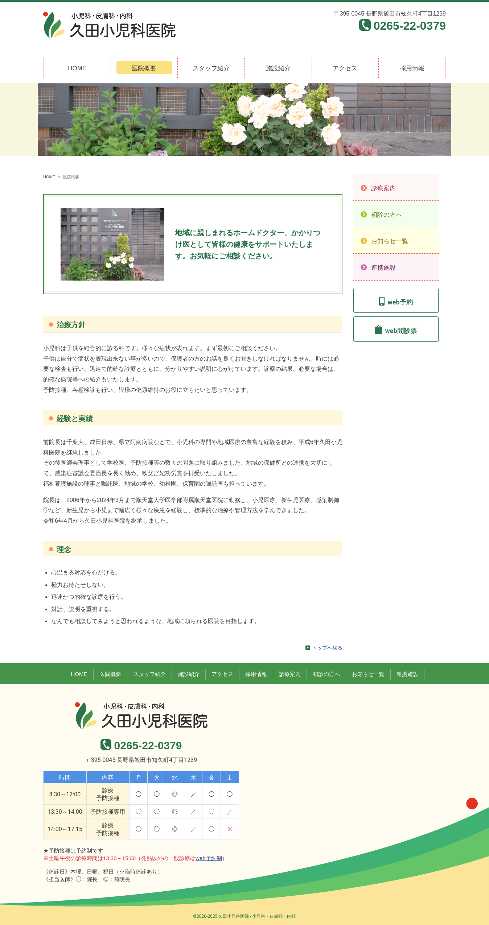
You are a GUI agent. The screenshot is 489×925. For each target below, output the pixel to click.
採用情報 (412, 68)
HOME (77, 68)
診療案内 (383, 188)
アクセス (345, 68)
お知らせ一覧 (389, 241)
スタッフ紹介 (211, 68)
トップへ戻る (327, 648)
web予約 (399, 302)
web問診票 (400, 331)
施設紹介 (278, 68)
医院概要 (144, 68)
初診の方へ (386, 214)
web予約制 (209, 858)
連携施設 (383, 267)
